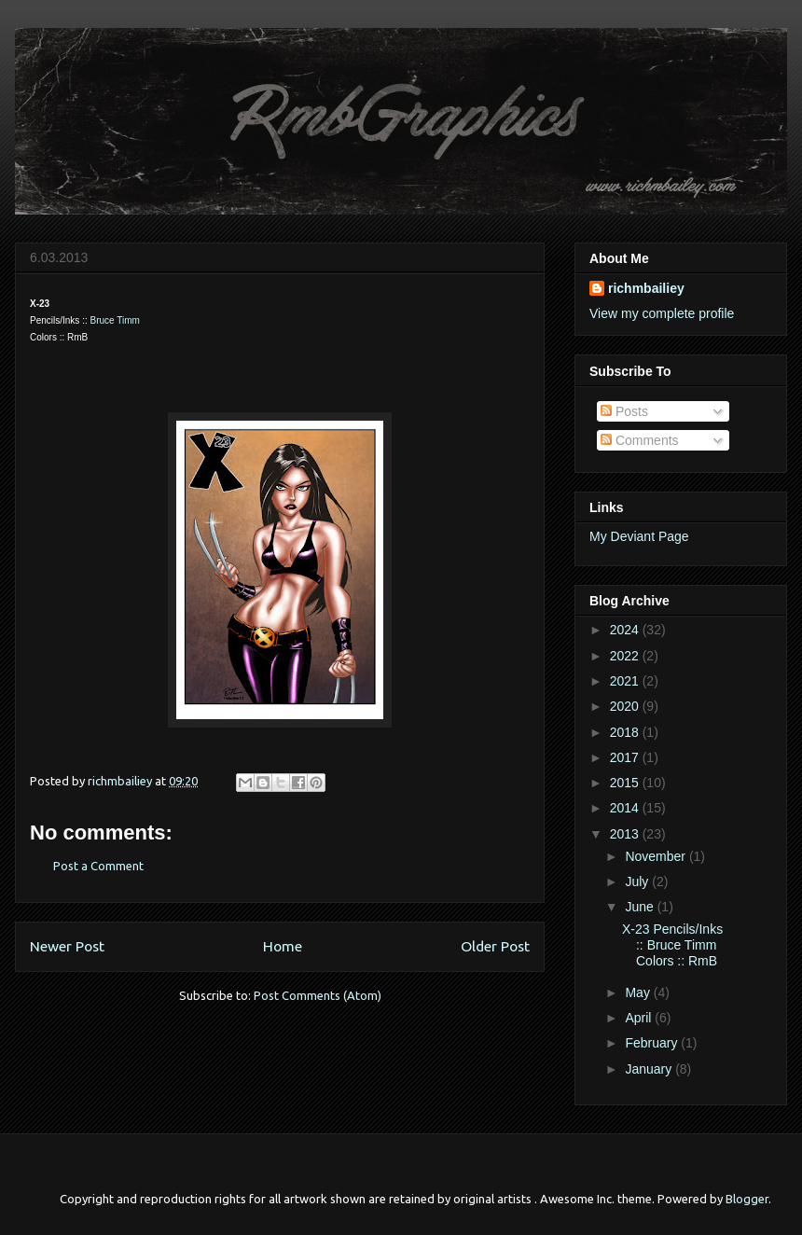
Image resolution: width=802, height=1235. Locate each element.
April (640, 1017)
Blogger (747, 1198)
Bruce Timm (114, 320)
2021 (626, 680)
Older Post (495, 945)
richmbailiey (646, 288)
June (641, 906)
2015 (626, 782)
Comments (640, 440)
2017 (626, 757)
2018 (626, 732)
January (650, 1069)
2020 (626, 706)
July (638, 881)
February (653, 1042)
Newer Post (67, 945)
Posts (624, 411)
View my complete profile (661, 313)
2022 (626, 655)
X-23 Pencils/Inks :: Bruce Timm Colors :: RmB (672, 945)
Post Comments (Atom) (317, 995)
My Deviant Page (639, 536)
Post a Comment (98, 865)
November (656, 856)
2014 (626, 807)
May (639, 992)
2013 (626, 833)
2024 (626, 629)
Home (282, 945)
